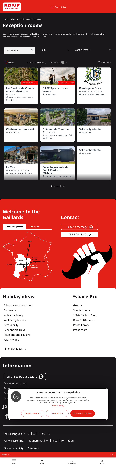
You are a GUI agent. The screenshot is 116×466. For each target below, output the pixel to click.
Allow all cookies (84, 413)
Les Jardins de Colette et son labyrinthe (20, 90)
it (38, 434)
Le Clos (10, 167)
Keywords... (13, 51)
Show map (104, 62)
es (34, 434)
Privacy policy (58, 405)
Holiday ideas (15, 19)
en (29, 434)
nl (49, 434)
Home (5, 19)
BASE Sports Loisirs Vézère (55, 90)
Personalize (57, 413)
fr (24, 434)
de (43, 434)
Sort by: (37, 63)
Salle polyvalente (90, 129)
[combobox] (56, 50)
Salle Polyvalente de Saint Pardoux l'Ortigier (55, 170)
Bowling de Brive (90, 88)
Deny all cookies (33, 413)
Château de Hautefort (20, 129)
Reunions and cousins (32, 19)
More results (58, 186)
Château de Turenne (56, 129)
